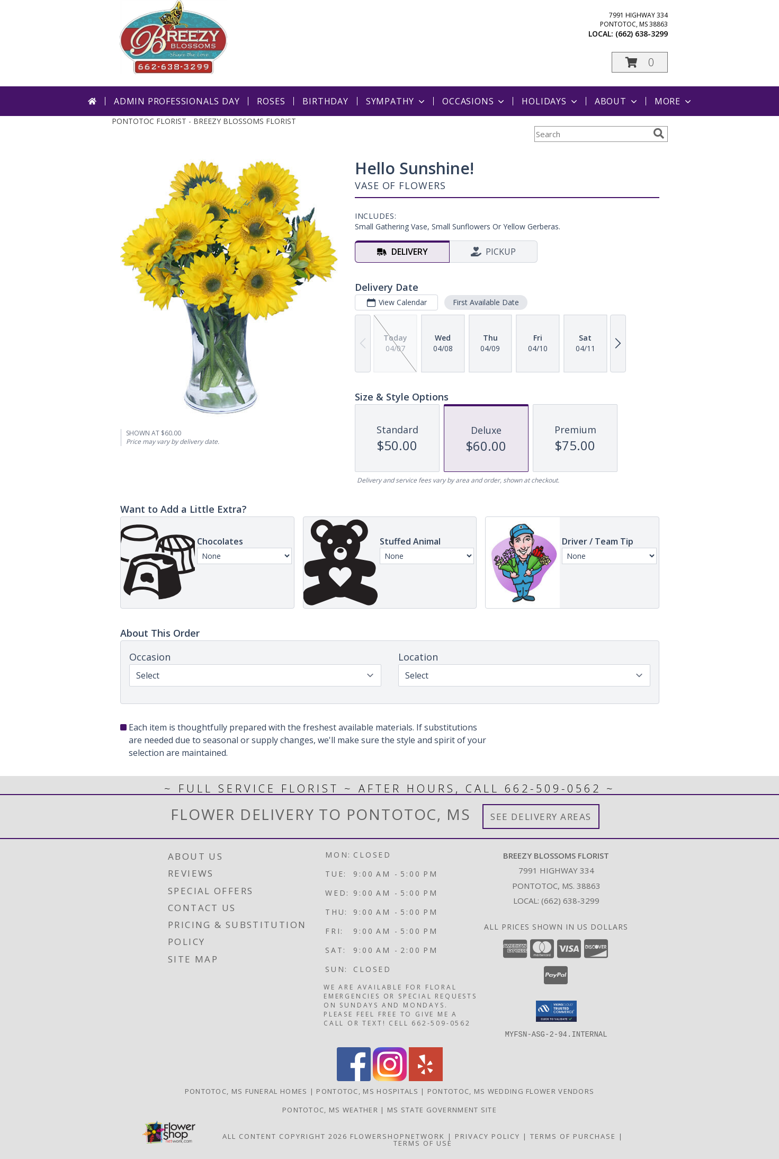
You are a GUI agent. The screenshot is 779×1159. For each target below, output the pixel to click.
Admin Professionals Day (176, 101)
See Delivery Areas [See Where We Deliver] (541, 816)
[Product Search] (591, 134)
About (617, 101)
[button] (640, 62)
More (674, 101)
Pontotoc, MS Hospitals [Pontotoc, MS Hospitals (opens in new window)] (367, 1090)
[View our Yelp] (426, 1078)
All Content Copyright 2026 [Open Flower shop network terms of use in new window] (284, 1135)
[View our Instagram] (390, 1078)
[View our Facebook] (354, 1078)
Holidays (550, 101)
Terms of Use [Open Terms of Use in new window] (422, 1142)
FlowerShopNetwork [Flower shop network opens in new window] (397, 1135)
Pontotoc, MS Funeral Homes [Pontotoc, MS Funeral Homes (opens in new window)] (246, 1090)
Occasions (474, 101)
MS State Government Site (442, 1109)
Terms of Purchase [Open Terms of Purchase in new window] (573, 1135)
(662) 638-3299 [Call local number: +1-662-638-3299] (641, 34)
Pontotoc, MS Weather (330, 1109)
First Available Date (485, 302)
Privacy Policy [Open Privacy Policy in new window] (487, 1135)
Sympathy (396, 101)
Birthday (325, 101)
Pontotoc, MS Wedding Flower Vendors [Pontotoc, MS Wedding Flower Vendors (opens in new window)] (511, 1090)
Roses (271, 101)
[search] (658, 133)
